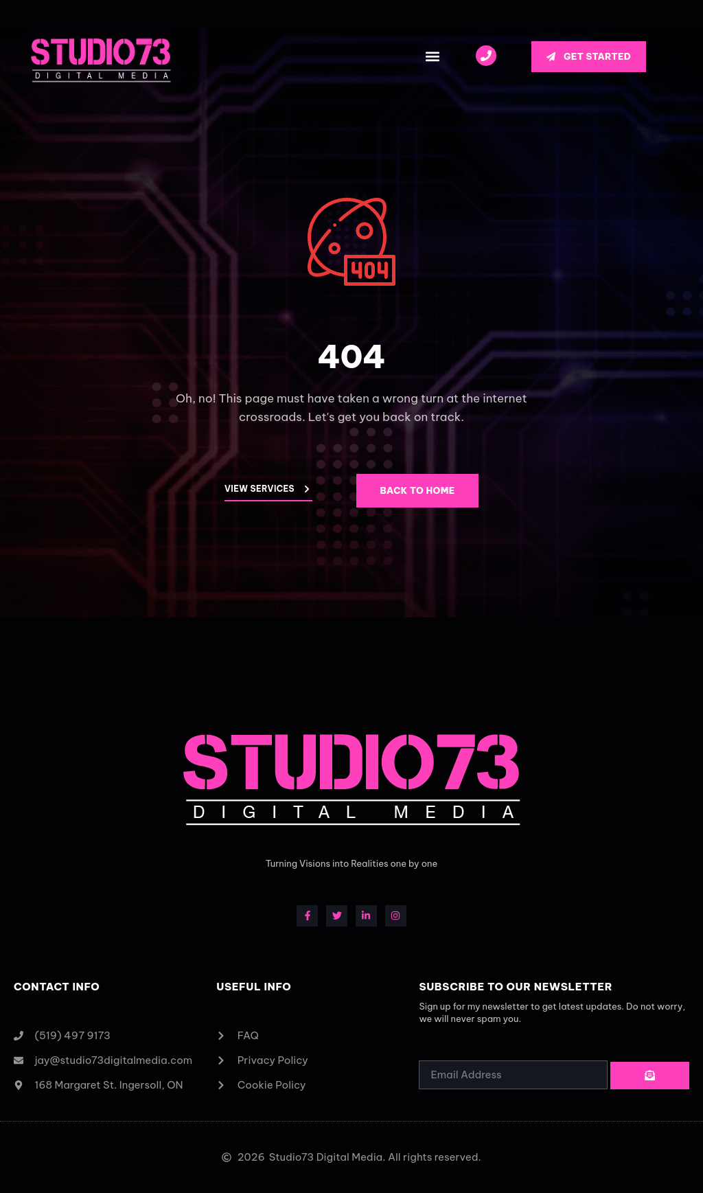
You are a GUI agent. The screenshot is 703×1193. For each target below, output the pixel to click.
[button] (432, 56)
